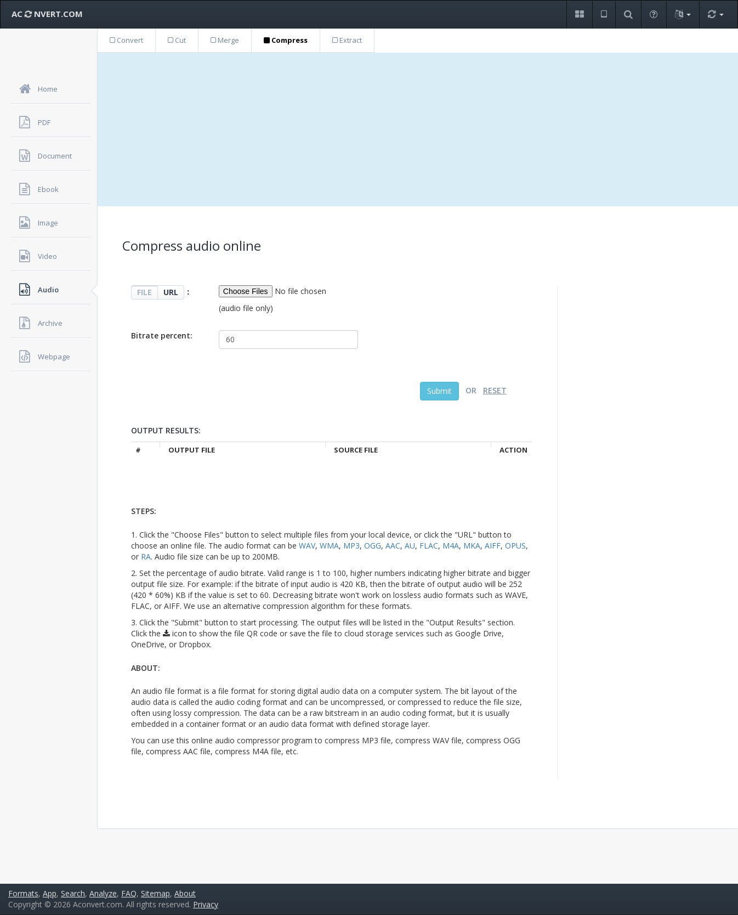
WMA (329, 545)
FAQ (129, 893)
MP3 (351, 545)
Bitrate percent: (161, 335)
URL (170, 292)
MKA (471, 545)
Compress (286, 40)
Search (73, 893)
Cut (177, 40)
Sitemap (155, 893)
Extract (347, 40)
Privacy (205, 904)
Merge (225, 40)
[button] (579, 14)
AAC (392, 545)
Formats (23, 893)
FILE (144, 292)
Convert (126, 40)
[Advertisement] (418, 129)
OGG (372, 545)
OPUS (515, 545)
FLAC (428, 545)
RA (146, 556)
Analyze (103, 893)
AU (410, 545)
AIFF (493, 545)
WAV (307, 545)
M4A (450, 545)
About (185, 893)
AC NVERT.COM (47, 13)
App (49, 893)
